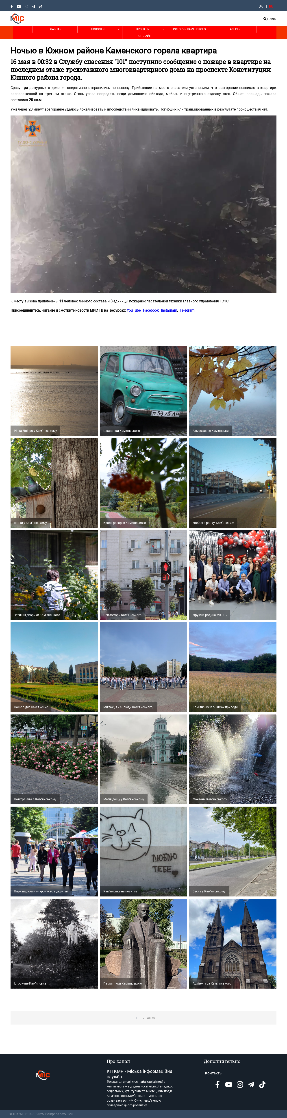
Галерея (234, 29)
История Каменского (189, 29)
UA (261, 6)
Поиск (269, 19)
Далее (151, 1017)
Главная (55, 29)
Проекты (142, 29)
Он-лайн (144, 36)
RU (271, 6)
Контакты (213, 1073)
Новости (97, 29)
